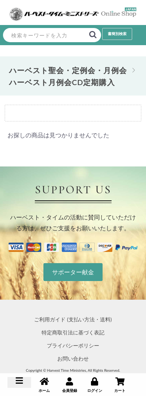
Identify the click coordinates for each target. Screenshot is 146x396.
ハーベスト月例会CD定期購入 (62, 82)
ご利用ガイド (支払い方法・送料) (73, 319)
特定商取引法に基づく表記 (73, 332)
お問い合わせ (73, 358)
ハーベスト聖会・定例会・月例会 (68, 70)
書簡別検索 (117, 33)
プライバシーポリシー (73, 345)
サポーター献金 (73, 271)
